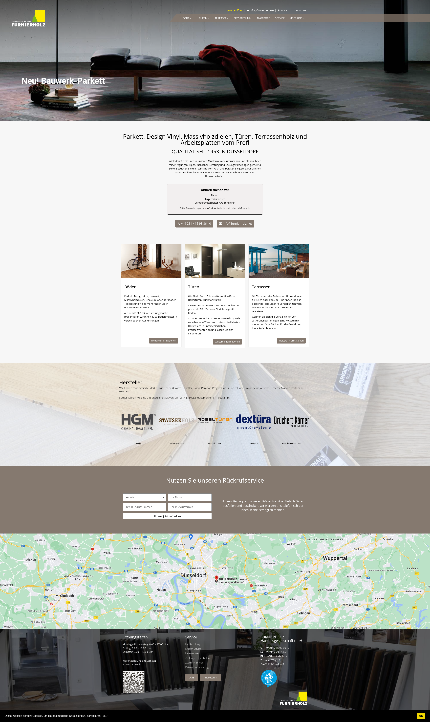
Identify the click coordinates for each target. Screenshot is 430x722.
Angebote (263, 18)
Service (280, 18)
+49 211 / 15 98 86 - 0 (293, 10)
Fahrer (311, 195)
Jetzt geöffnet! (235, 10)
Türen (204, 18)
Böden (188, 18)
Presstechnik (242, 18)
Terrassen (221, 18)
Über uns (297, 18)
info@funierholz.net (314, 208)
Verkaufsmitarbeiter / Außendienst (310, 202)
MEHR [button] (107, 715)
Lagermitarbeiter (311, 199)
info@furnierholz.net (262, 10)
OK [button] (421, 716)
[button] (194, 223)
